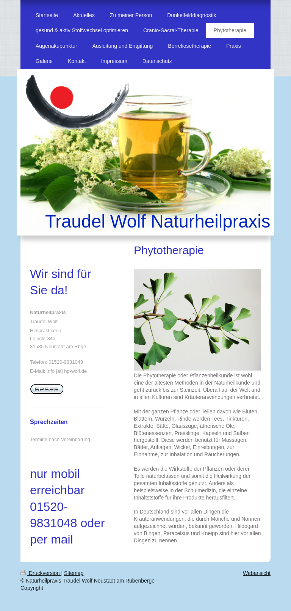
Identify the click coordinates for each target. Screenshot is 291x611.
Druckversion (40, 573)
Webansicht (257, 573)
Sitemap (73, 573)
